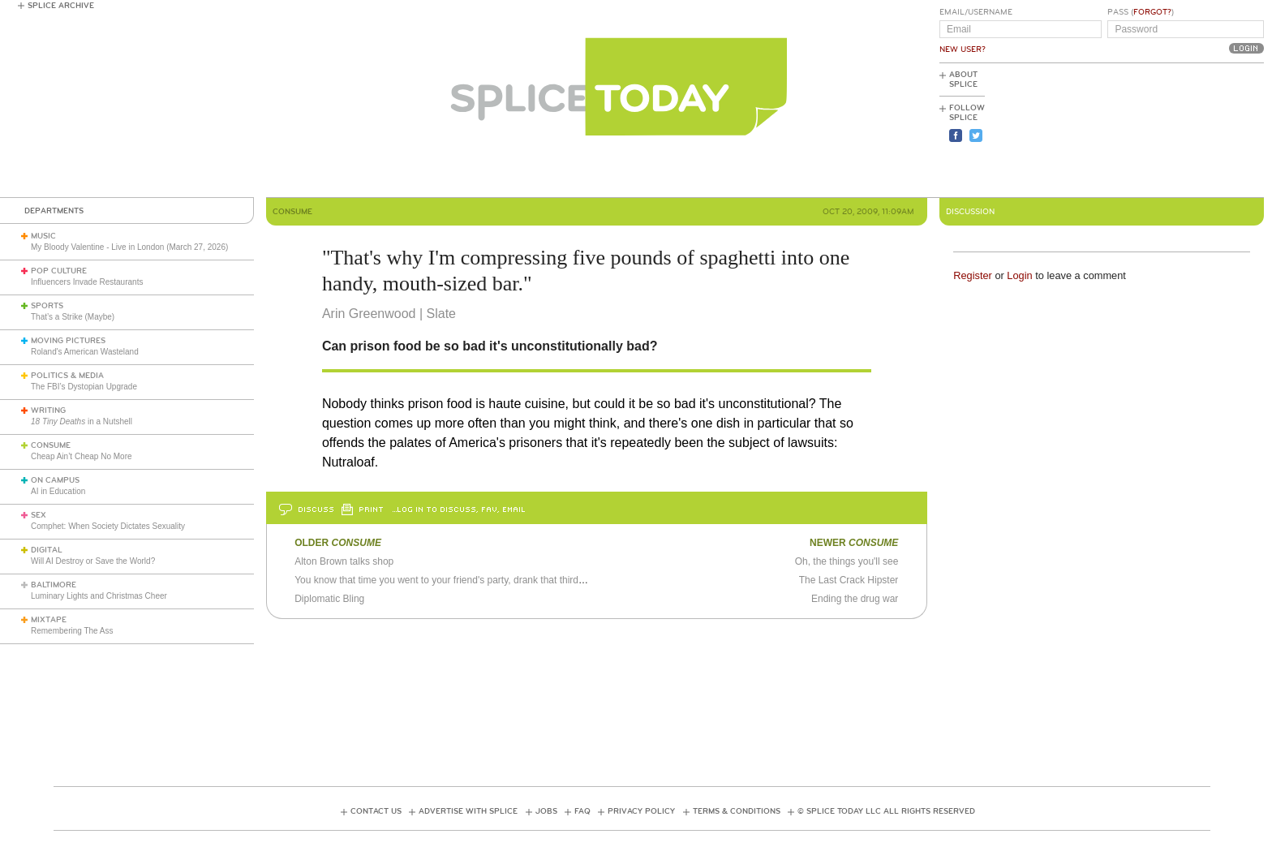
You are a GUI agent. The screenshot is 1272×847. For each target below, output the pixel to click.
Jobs (546, 811)
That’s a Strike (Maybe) (72, 316)
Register (972, 275)
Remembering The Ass (72, 630)
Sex (38, 515)
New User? (962, 49)
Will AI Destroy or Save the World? (93, 561)
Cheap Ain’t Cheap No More (81, 456)
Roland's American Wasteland (85, 351)
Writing (48, 410)
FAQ (582, 811)
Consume (51, 445)
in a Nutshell (81, 421)
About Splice (963, 79)
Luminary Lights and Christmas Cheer (99, 595)
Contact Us (376, 811)
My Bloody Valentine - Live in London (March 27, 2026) (129, 247)
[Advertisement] (1191, 130)
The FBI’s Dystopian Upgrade (84, 386)
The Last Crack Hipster (849, 580)
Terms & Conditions (736, 811)
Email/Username (975, 12)
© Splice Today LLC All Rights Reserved (886, 811)
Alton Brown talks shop (343, 561)
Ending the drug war (854, 598)
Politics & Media (67, 376)
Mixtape (49, 620)
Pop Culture (59, 271)
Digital (46, 550)
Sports (47, 306)
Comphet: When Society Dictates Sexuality (108, 526)
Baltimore (53, 585)
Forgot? (1152, 12)
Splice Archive (61, 6)
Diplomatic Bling (329, 598)
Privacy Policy (641, 811)
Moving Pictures (68, 341)
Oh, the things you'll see (847, 561)
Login (1019, 275)
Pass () (1140, 12)
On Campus (55, 480)
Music (43, 236)
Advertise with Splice (468, 811)
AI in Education (58, 491)
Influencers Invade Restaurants (87, 281)
